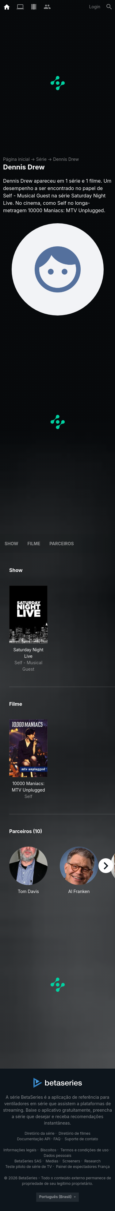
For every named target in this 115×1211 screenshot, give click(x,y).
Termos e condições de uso (84, 1150)
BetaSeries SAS (27, 1161)
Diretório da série (39, 1133)
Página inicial (16, 159)
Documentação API (33, 1139)
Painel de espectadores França (83, 1166)
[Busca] (109, 7)
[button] (28, 874)
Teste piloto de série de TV (28, 1166)
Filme (34, 543)
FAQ (56, 1139)
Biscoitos (48, 1150)
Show (11, 543)
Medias (52, 1161)
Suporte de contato (81, 1139)
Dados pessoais (57, 1155)
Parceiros (61, 543)
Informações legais (19, 1150)
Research (92, 1161)
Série (41, 159)
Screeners (71, 1161)
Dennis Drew (66, 159)
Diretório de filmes (74, 1133)
